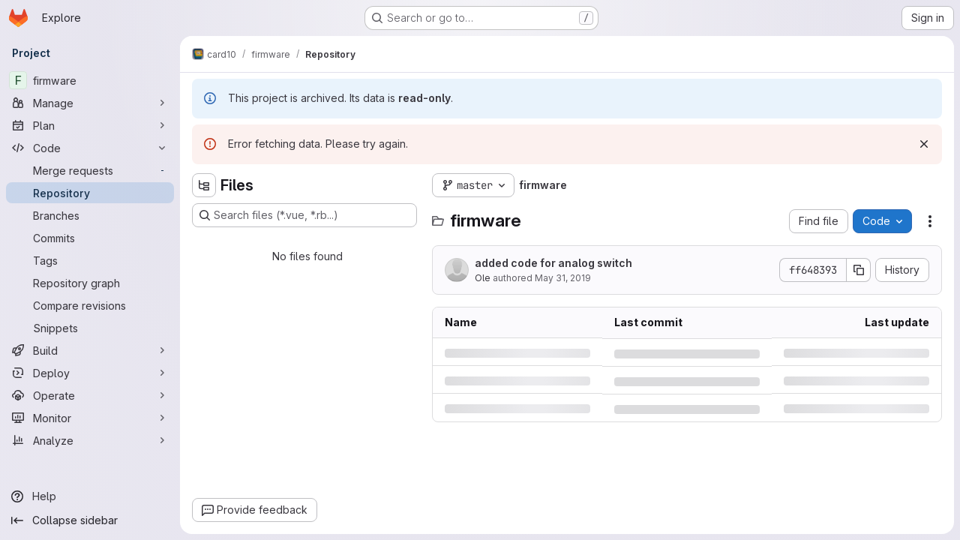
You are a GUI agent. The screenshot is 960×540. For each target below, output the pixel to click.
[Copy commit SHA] (859, 270)
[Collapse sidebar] (90, 520)
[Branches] (90, 215)
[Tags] (90, 260)
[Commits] (90, 237)
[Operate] (90, 395)
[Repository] (90, 192)
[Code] (90, 147)
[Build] (90, 350)
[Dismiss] (924, 144)
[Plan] (90, 125)
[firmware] (90, 80)
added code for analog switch (553, 262)
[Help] (90, 496)
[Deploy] (90, 372)
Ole (484, 278)
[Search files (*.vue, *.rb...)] (304, 215)
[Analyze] (90, 440)
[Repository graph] (90, 282)
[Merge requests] (90, 170)
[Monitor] (90, 417)
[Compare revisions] (90, 305)
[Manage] (90, 102)
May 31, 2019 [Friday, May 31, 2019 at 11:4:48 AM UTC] (563, 278)
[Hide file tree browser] (204, 185)
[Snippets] (90, 327)
